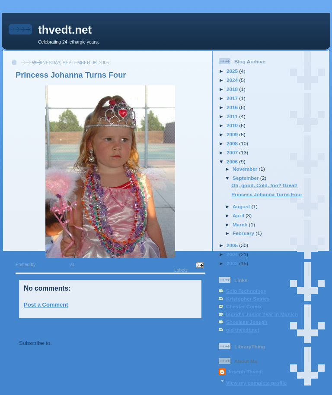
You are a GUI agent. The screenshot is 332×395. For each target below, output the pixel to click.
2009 (233, 134)
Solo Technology (246, 291)
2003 (233, 263)
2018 (233, 89)
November (246, 169)
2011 (233, 116)
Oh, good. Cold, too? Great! (264, 185)
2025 (233, 71)
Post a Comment (46, 304)
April (239, 215)
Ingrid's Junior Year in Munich (262, 314)
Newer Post (34, 327)
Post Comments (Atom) (85, 343)
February (244, 233)
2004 (233, 254)
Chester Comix (244, 306)
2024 (233, 80)
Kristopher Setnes (248, 298)
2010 (233, 125)
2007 (233, 152)
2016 (233, 107)
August (242, 206)
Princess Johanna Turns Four (266, 194)
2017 (233, 98)
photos (197, 270)
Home (111, 327)
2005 (233, 245)
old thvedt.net (242, 329)
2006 (233, 161)
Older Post (187, 327)
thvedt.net (65, 29)
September (246, 178)
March (241, 224)
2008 (233, 143)
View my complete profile (256, 383)
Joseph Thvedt (245, 371)
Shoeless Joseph (247, 322)
